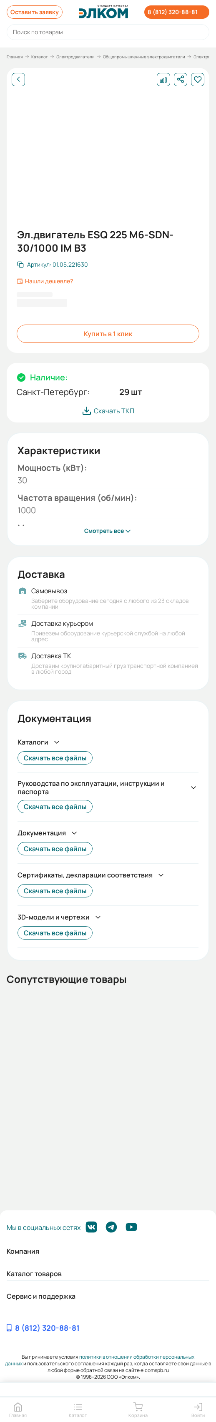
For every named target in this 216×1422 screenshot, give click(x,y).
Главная (15, 56)
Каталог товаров (34, 1273)
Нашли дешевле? (45, 281)
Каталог (39, 56)
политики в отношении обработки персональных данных (99, 1360)
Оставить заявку (34, 12)
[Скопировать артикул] (52, 264)
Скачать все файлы (55, 757)
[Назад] (18, 79)
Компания (23, 1251)
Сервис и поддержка (41, 1296)
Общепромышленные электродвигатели (144, 56)
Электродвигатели (75, 56)
